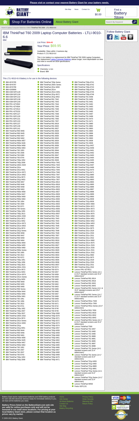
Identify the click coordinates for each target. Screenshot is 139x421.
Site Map (68, 9)
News (77, 9)
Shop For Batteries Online (31, 22)
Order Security (87, 399)
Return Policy (87, 404)
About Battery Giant (67, 21)
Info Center (63, 399)
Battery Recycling (66, 408)
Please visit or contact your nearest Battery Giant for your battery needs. (69, 2)
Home (3, 27)
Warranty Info (87, 401)
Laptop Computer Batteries (16, 27)
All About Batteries (66, 401)
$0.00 (98, 12)
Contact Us (86, 9)
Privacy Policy (87, 397)
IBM (28, 27)
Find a (120, 14)
